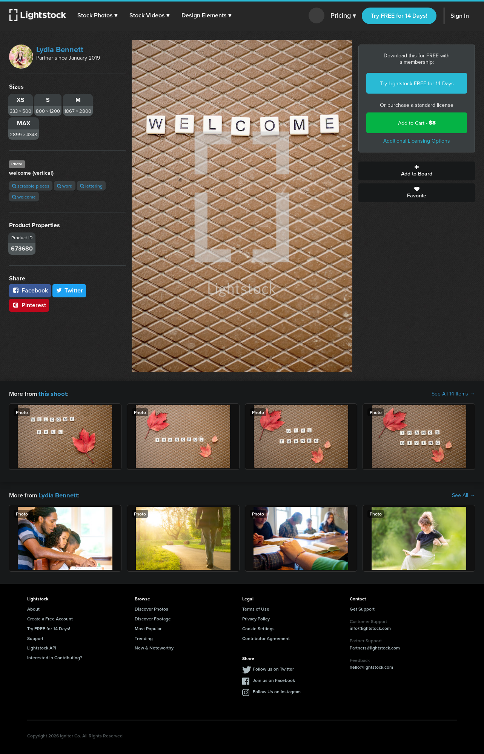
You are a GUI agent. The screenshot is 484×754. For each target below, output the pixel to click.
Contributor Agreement (266, 637)
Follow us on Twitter (273, 668)
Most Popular (148, 628)
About (33, 608)
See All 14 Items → (453, 393)
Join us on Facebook (274, 679)
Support (35, 637)
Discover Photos (151, 608)
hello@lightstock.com (371, 666)
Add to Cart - (417, 123)
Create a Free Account (50, 618)
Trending (144, 637)
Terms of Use (255, 608)
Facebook (30, 290)
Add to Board (416, 171)
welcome (24, 197)
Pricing (343, 16)
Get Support (362, 608)
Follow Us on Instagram (277, 691)
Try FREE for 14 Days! (399, 15)
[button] (98, 15)
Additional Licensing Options (416, 141)
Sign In (459, 15)
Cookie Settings (258, 628)
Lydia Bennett (59, 49)
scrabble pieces (30, 186)
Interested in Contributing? (54, 657)
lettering (91, 186)
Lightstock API (41, 647)
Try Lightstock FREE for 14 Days (417, 83)
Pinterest (29, 305)
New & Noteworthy (154, 647)
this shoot (51, 393)
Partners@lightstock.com (375, 647)
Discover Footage (153, 618)
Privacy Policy (256, 618)
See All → (463, 495)
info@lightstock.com (370, 627)
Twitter (69, 290)
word (64, 186)
